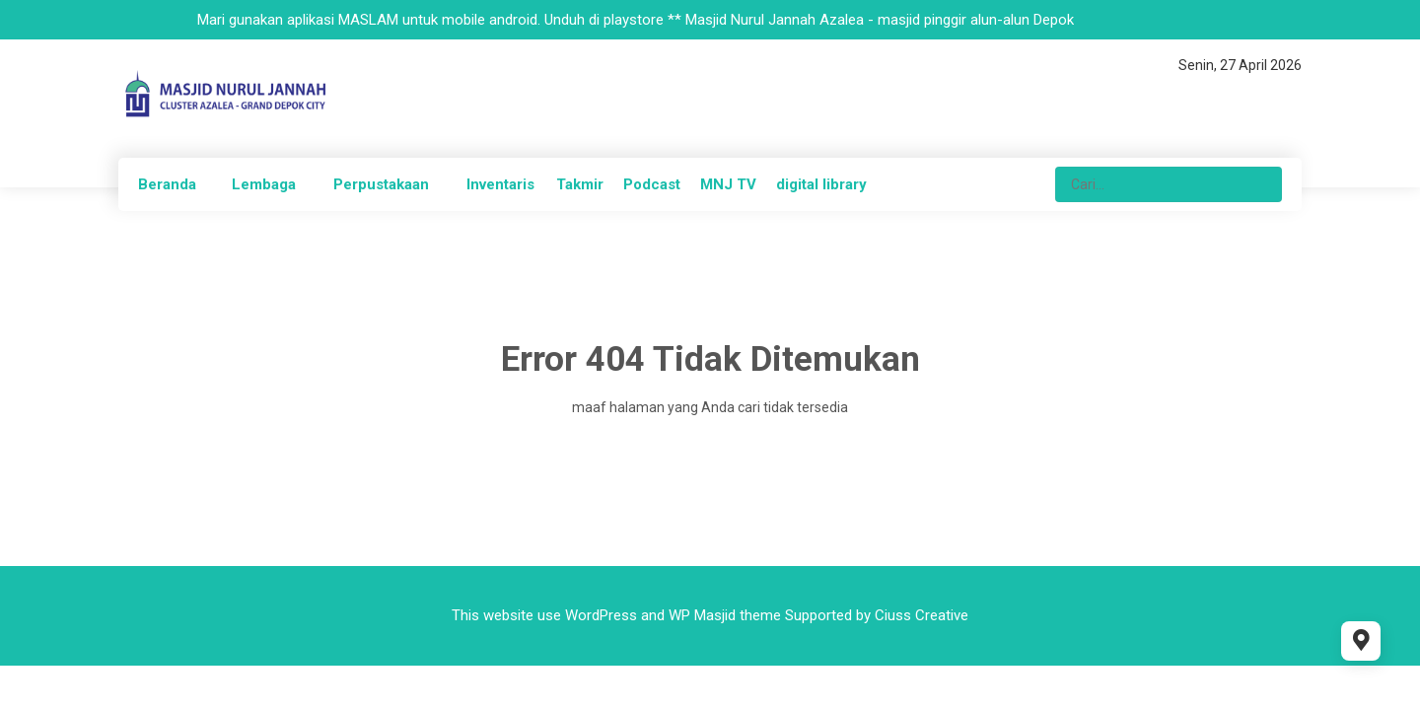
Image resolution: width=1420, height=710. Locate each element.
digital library (821, 184)
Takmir (580, 184)
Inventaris (500, 184)
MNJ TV (728, 184)
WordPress (601, 615)
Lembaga (264, 184)
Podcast (651, 184)
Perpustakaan (381, 184)
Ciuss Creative (921, 615)
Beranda (167, 184)
